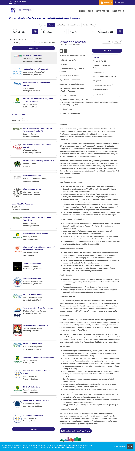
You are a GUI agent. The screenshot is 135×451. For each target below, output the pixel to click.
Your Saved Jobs (88, 25)
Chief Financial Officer (20, 115)
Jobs (90, 11)
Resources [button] (118, 11)
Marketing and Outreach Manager (35, 233)
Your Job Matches (74, 25)
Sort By (14, 43)
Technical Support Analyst (32, 294)
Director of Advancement (32, 55)
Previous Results (33, 48)
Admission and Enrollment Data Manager (38, 308)
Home (82, 11)
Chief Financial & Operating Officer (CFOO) (38, 160)
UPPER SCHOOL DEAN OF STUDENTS (36, 400)
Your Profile (103, 11)
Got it (130, 446)
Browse (51, 25)
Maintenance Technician (32, 175)
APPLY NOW (107, 51)
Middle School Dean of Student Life (36, 69)
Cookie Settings (119, 446)
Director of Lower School (32, 278)
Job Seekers (106, 2)
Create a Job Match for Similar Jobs (76, 431)
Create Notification (48, 43)
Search (43, 25)
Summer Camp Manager (32, 263)
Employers (119, 2)
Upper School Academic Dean (22, 204)
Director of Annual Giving (32, 344)
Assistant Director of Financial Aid (35, 325)
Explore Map (61, 25)
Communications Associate (33, 415)
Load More (33, 429)
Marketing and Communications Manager (38, 357)
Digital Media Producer (31, 387)
